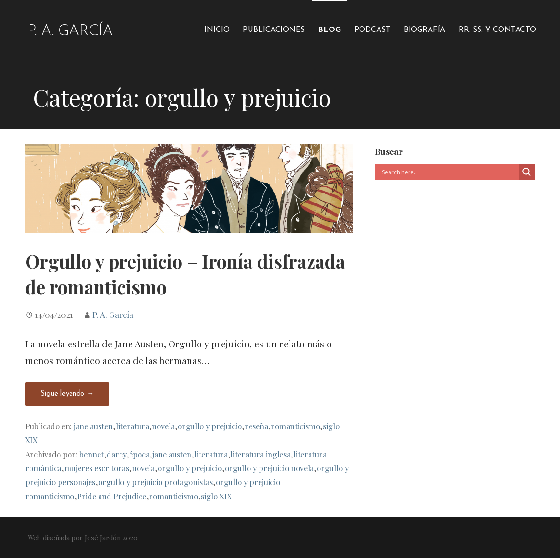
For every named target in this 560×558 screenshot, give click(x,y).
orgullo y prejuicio (210, 426)
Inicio (217, 30)
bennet (92, 454)
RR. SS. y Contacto (497, 30)
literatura (132, 426)
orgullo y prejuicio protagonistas (155, 482)
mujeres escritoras (96, 468)
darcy (116, 454)
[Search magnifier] (527, 172)
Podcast (372, 30)
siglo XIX (216, 496)
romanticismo (295, 426)
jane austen (93, 426)
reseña (256, 426)
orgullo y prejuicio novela (269, 468)
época (139, 454)
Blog (329, 30)
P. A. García (70, 31)
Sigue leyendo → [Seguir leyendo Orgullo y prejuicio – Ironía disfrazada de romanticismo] (67, 393)
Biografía (424, 30)
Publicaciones (274, 30)
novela (163, 426)
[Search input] (449, 172)
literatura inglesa (260, 454)
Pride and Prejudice (111, 496)
